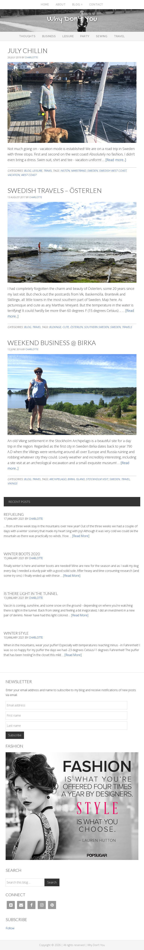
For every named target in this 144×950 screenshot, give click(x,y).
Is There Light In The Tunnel (31, 593)
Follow (10, 928)
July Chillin (27, 50)
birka (71, 479)
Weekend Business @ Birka (52, 342)
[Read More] (80, 536)
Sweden (92, 170)
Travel (48, 170)
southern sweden (96, 327)
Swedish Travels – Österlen (55, 190)
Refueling (14, 514)
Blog (27, 170)
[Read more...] (116, 160)
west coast (28, 175)
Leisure (37, 170)
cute (65, 327)
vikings (12, 483)
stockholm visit (97, 479)
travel (125, 479)
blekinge (55, 327)
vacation (14, 175)
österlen (76, 327)
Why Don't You (72, 19)
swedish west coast (112, 170)
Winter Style (16, 633)
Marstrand (78, 170)
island (80, 479)
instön (65, 170)
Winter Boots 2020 (22, 554)
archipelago (57, 479)
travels (127, 327)
